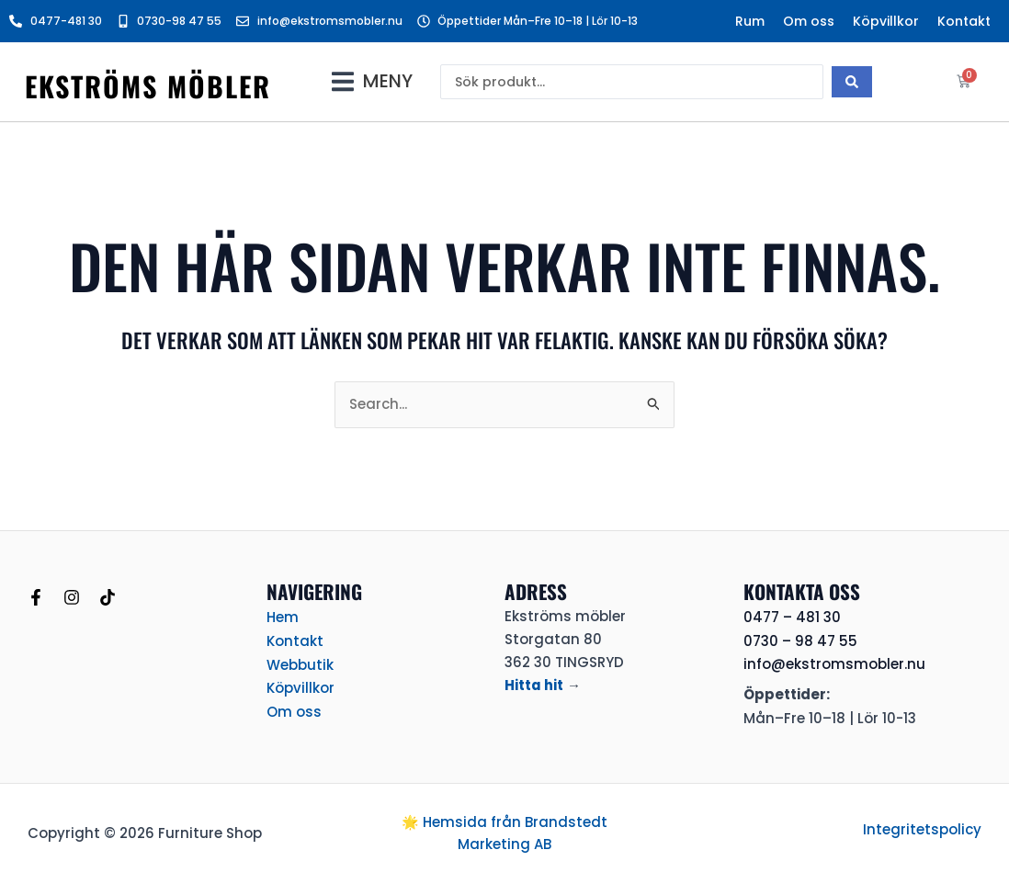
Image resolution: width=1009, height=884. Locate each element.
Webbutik (300, 662)
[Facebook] (36, 597)
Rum (750, 21)
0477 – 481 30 (792, 617)
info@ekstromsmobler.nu (834, 664)
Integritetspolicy (922, 829)
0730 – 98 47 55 (800, 641)
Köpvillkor (886, 21)
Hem (282, 616)
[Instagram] (71, 597)
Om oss (808, 21)
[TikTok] (107, 597)
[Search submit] (852, 81)
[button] (372, 81)
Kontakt (964, 21)
